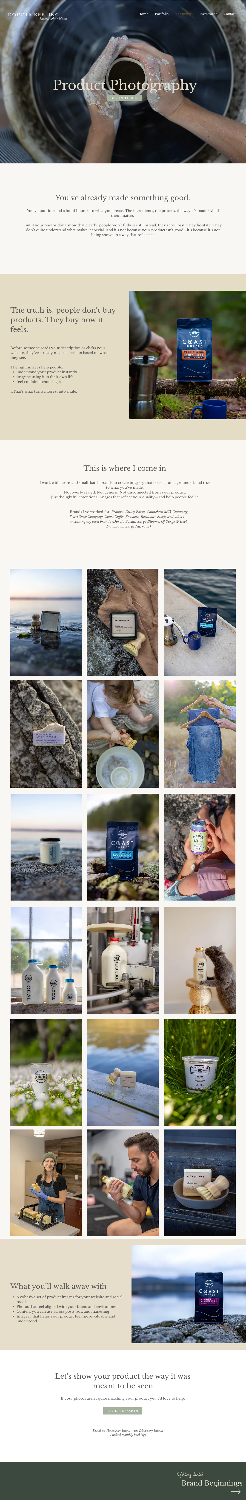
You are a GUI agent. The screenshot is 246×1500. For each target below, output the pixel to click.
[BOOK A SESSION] (122, 1410)
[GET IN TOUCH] (124, 98)
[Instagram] (241, 14)
